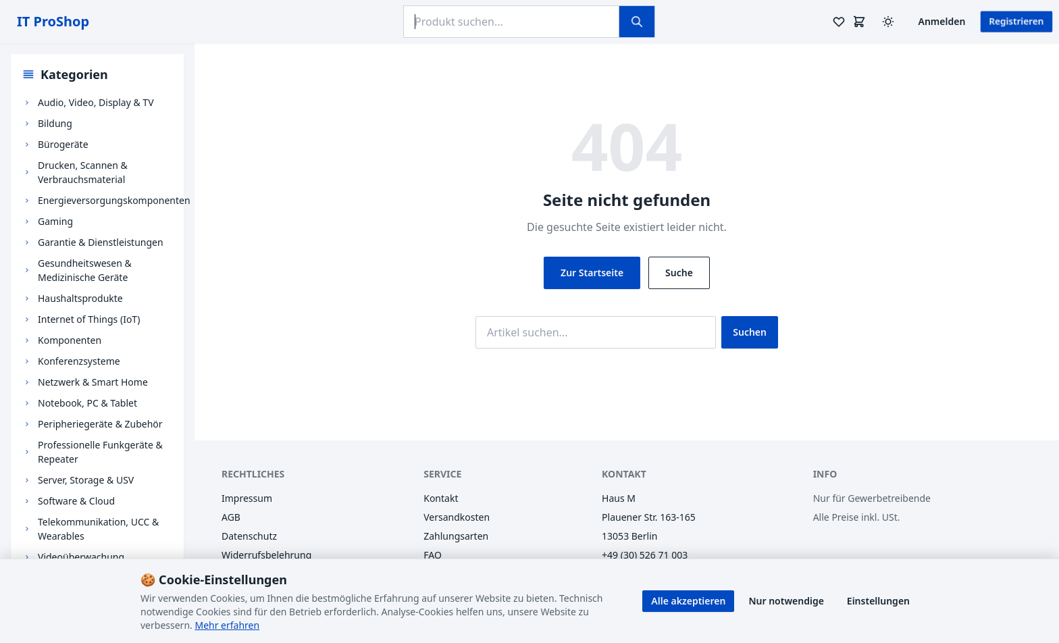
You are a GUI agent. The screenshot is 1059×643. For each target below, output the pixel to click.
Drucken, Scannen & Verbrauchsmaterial (83, 172)
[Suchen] (637, 21)
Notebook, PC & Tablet (87, 402)
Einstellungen (878, 600)
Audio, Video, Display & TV (96, 102)
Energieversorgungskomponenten (114, 200)
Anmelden (942, 21)
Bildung (55, 123)
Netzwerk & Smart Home (93, 382)
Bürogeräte (63, 144)
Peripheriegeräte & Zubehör (100, 423)
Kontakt (440, 498)
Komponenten (69, 340)
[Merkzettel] (838, 21)
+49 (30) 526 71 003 (645, 554)
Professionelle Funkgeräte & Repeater (100, 451)
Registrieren (1016, 21)
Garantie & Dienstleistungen (100, 242)
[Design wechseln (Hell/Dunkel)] (888, 21)
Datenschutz (249, 536)
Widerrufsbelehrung (266, 554)
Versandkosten (456, 517)
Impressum (247, 498)
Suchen (750, 332)
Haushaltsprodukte (80, 298)
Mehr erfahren (227, 625)
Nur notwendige (785, 600)
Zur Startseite (592, 272)
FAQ (432, 554)
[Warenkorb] (859, 21)
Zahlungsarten (455, 536)
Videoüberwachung (81, 556)
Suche (679, 272)
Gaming (55, 221)
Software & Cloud (76, 500)
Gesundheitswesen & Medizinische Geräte (85, 270)
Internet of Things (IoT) (89, 319)
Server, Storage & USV (86, 479)
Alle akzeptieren (688, 600)
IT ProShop (53, 21)
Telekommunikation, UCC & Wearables (98, 528)
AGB (231, 517)
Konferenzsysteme (79, 361)
